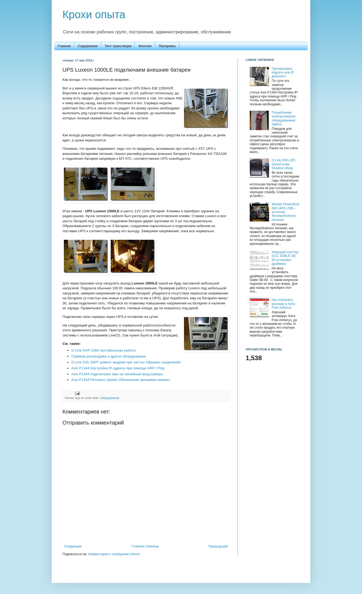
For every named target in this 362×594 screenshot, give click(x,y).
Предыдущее (218, 546)
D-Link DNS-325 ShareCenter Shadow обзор (283, 164)
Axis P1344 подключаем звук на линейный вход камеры (117, 374)
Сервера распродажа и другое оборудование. (109, 356)
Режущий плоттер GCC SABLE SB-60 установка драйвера (285, 258)
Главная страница (145, 546)
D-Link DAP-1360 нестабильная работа (103, 350)
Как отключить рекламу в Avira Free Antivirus (283, 304)
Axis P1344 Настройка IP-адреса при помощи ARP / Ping (118, 368)
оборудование (109, 398)
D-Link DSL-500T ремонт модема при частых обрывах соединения (125, 362)
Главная (64, 46)
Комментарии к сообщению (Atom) (114, 554)
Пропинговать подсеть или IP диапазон (283, 72)
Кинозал (145, 46)
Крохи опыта (94, 14)
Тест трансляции (118, 46)
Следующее (73, 546)
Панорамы (167, 46)
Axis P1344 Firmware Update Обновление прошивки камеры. (121, 380)
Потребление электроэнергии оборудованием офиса (283, 118)
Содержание (88, 46)
